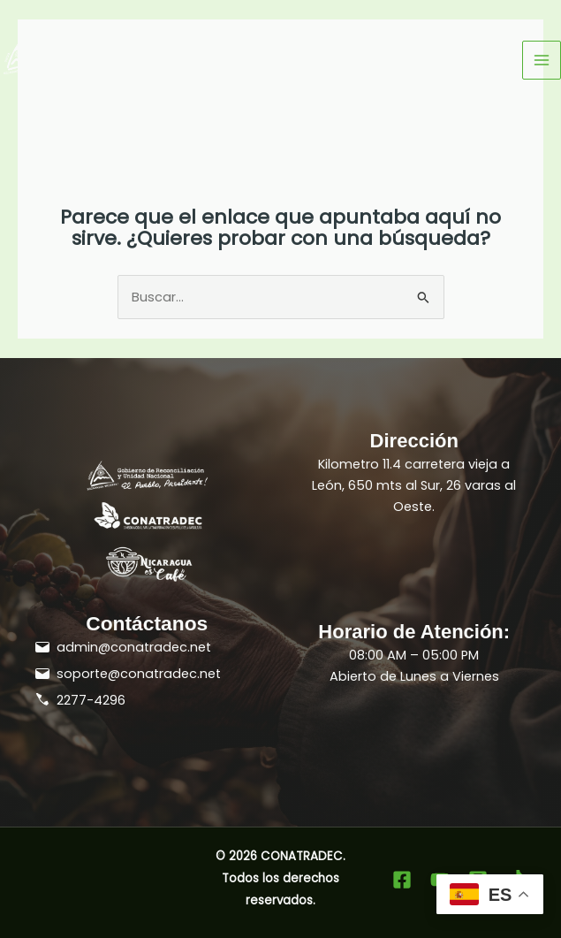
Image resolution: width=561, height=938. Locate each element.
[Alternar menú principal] (541, 60)
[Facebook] (402, 879)
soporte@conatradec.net (139, 674)
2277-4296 (91, 700)
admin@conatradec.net (134, 647)
